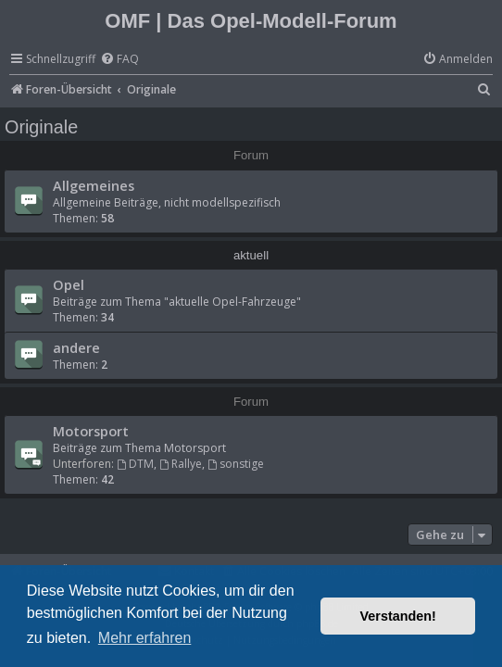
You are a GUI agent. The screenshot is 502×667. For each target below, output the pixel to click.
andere (76, 347)
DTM (135, 464)
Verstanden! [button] (398, 616)
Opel (68, 284)
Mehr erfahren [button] (145, 638)
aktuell (251, 255)
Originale (41, 127)
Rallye (180, 464)
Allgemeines (93, 185)
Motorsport (91, 431)
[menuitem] (119, 59)
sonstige (235, 464)
